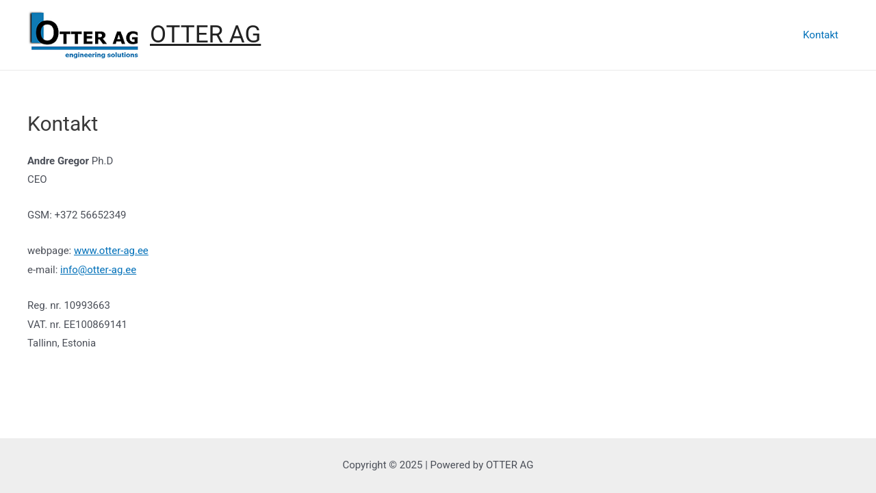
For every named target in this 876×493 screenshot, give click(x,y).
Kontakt (820, 35)
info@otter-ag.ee (98, 270)
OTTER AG (205, 35)
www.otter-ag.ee (111, 250)
